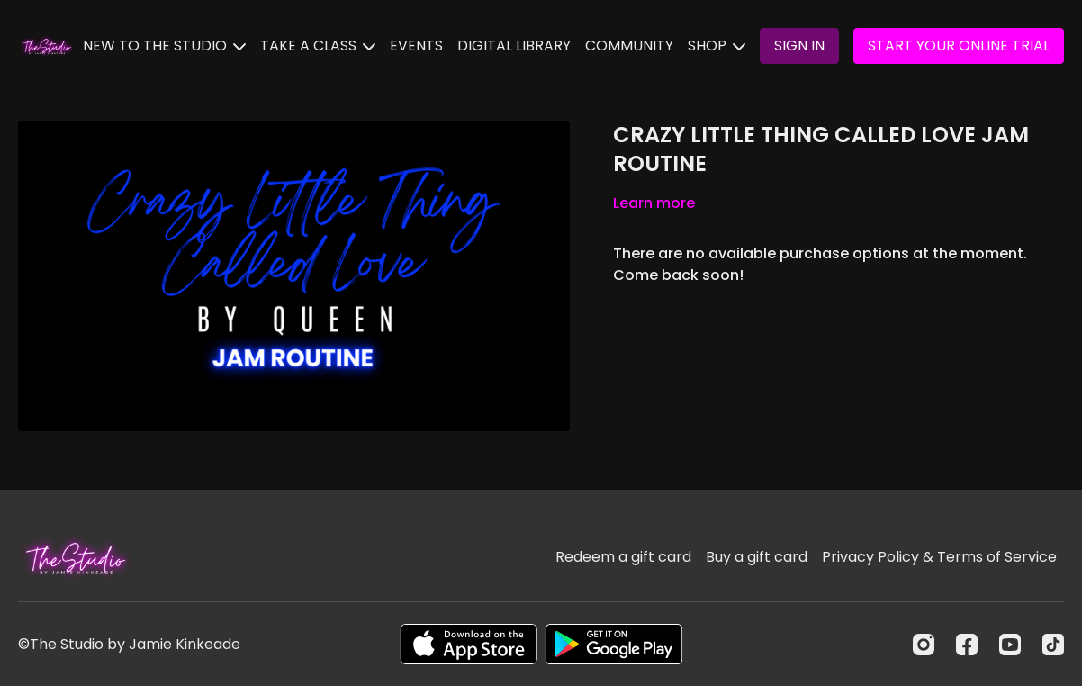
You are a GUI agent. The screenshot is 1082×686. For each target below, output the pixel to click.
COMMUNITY (629, 45)
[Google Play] (614, 644)
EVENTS (416, 45)
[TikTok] (1053, 644)
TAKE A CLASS (317, 45)
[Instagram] (923, 644)
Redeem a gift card (623, 556)
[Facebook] (967, 644)
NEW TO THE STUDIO (164, 45)
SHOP (716, 45)
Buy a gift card (756, 556)
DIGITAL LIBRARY (514, 45)
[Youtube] (1010, 644)
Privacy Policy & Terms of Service (939, 556)
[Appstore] (468, 644)
